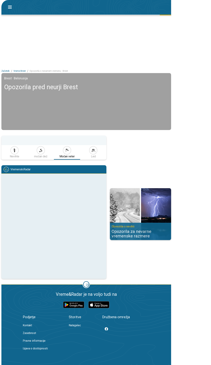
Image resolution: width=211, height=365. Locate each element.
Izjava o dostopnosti (35, 348)
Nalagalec (75, 325)
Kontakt (27, 325)
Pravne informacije (34, 340)
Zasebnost (29, 333)
